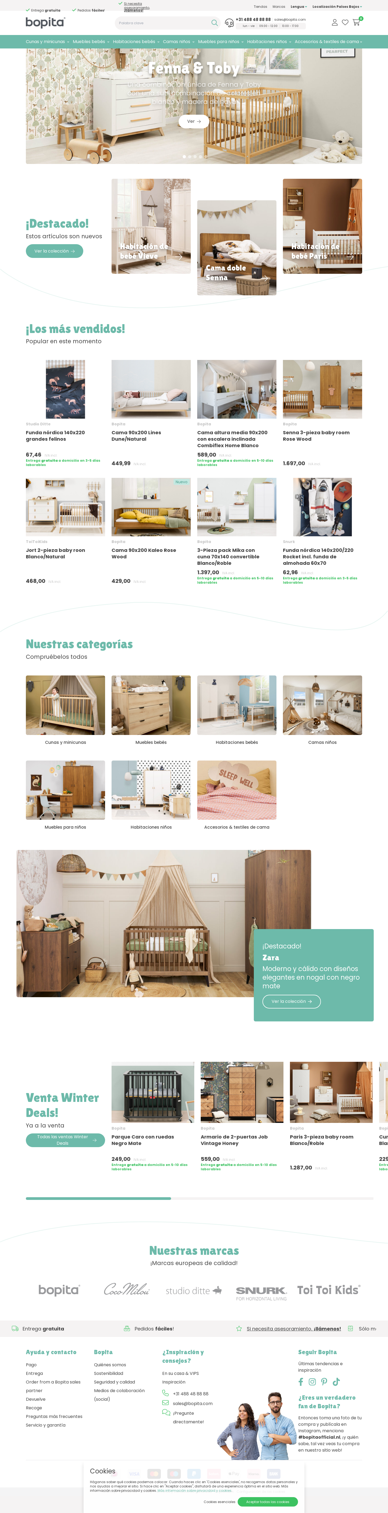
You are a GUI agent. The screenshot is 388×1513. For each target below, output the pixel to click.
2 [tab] (190, 171)
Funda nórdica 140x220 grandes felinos (55, 450)
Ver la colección (54, 265)
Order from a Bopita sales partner (53, 1403)
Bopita (118, 438)
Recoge (34, 1425)
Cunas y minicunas (45, 41)
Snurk (289, 556)
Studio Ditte (38, 438)
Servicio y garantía (45, 1442)
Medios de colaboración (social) (119, 1412)
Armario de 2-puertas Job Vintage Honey (234, 1156)
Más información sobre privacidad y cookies (194, 1490)
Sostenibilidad (108, 1390)
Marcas (279, 6)
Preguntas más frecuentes (54, 1433)
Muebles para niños (218, 41)
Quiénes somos (110, 1382)
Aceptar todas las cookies (267, 1502)
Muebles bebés (89, 41)
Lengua (299, 6)
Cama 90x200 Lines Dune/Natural (136, 450)
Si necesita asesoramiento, (137, 7)
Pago (31, 1382)
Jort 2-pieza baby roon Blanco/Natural (55, 568)
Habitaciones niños (267, 41)
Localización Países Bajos (337, 6)
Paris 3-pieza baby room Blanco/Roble (322, 1156)
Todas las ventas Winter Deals (67, 1157)
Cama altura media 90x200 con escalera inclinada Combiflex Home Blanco (232, 453)
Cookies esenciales (219, 1502)
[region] (194, 1135)
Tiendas (260, 6)
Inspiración (173, 1399)
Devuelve (36, 1416)
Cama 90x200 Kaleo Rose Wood (144, 568)
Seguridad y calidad (114, 1399)
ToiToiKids (36, 556)
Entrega (34, 1390)
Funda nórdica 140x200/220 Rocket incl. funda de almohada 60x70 (318, 571)
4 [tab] (200, 171)
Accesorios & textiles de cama (327, 41)
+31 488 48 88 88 (253, 19)
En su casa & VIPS (180, 1390)
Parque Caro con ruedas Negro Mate (143, 1156)
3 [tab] (195, 171)
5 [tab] (206, 171)
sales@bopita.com (290, 19)
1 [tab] (184, 171)
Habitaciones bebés (134, 41)
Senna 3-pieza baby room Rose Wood (316, 450)
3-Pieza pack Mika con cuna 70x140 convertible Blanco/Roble (228, 571)
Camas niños (176, 41)
